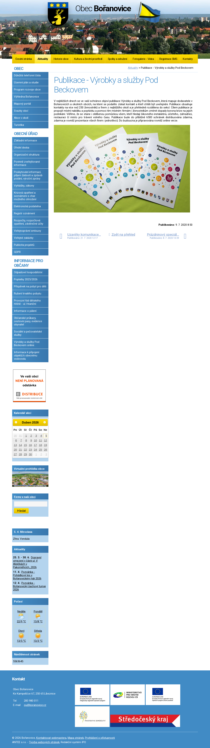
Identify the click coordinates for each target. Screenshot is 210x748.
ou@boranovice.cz (35, 705)
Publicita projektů (24, 245)
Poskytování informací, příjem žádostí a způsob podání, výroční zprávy (28, 175)
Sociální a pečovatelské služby (28, 333)
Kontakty (188, 59)
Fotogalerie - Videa (143, 59)
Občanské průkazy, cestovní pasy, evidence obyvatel (28, 321)
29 (25, 454)
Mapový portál (22, 103)
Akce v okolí (21, 117)
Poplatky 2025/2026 (26, 279)
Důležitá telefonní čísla (27, 75)
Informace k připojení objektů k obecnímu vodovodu (26, 355)
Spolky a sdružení (117, 59)
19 (45, 445)
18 (40, 445)
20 (15, 449)
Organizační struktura (26, 154)
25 (40, 449)
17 (35, 445)
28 (20, 454)
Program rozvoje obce (27, 89)
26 (45, 449)
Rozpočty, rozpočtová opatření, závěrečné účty (28, 222)
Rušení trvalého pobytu (27, 293)
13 (15, 445)
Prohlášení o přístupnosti (100, 737)
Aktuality (43, 59)
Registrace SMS (168, 59)
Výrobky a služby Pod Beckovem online (26, 343)
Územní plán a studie (26, 82)
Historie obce (61, 59)
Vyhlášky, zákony (24, 185)
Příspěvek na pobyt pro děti (30, 286)
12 (45, 440)
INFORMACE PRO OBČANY (28, 263)
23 (30, 449)
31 (20, 435)
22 (25, 449)
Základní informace (25, 140)
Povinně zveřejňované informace (27, 163)
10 (35, 440)
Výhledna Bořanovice (26, 96)
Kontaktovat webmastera (51, 737)
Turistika (19, 125)
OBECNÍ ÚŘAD (26, 133)
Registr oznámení (24, 213)
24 (35, 449)
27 (15, 454)
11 (40, 440)
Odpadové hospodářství (28, 272)
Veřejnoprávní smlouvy (27, 230)
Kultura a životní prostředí (88, 59)
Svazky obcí (21, 110)
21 (20, 449)
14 (20, 445)
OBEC (18, 68)
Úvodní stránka (23, 59)
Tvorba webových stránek (44, 742)
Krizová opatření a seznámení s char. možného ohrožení (25, 196)
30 (15, 435)
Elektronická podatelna (27, 206)
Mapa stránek (76, 737)
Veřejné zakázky (23, 237)
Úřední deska (21, 147)
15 (25, 445)
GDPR (17, 252)
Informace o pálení (25, 311)
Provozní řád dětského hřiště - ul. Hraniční (27, 302)
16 (30, 445)
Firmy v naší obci (25, 497)
